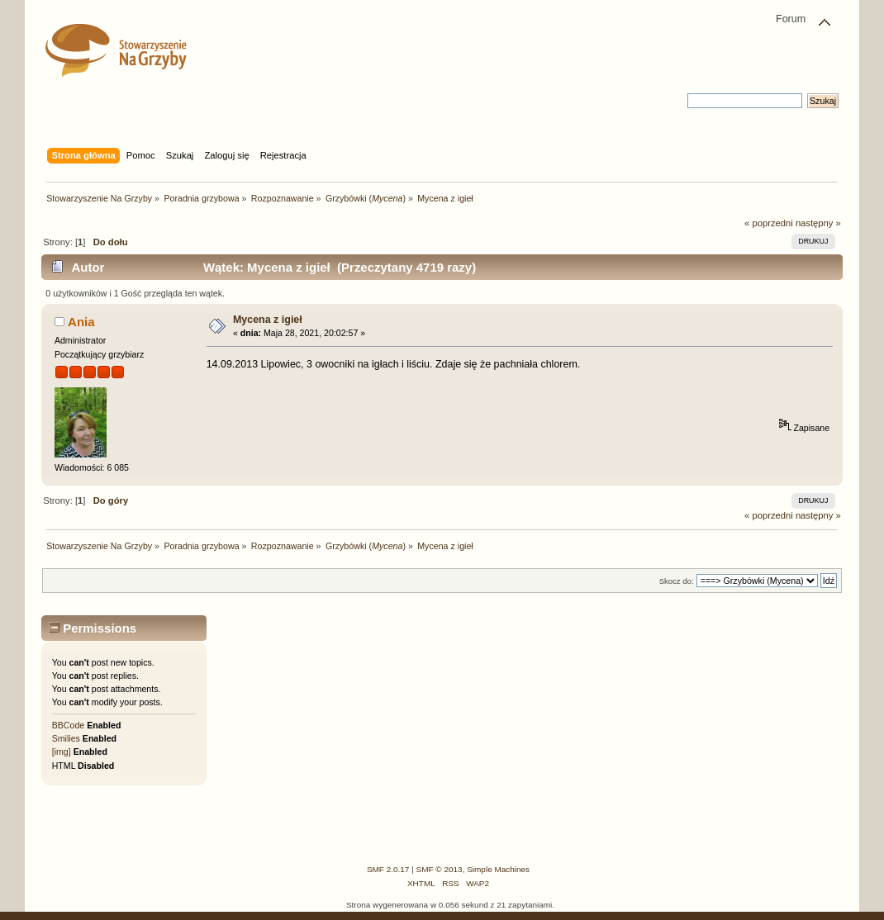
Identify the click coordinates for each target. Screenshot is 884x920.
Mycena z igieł (267, 319)
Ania (81, 322)
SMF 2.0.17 (388, 869)
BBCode (68, 725)
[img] (61, 751)
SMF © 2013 (439, 869)
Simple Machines (498, 869)
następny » (818, 223)
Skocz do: (676, 581)
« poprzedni (768, 223)
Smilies (66, 738)
